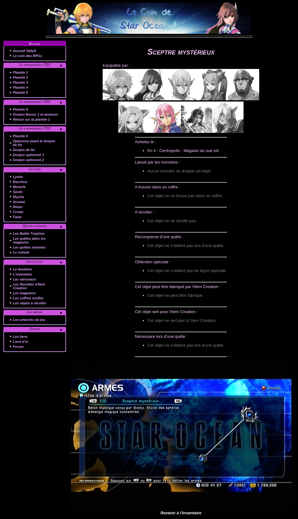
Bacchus (20, 182)
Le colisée (21, 252)
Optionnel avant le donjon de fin (34, 143)
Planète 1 (20, 72)
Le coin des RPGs (27, 56)
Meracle (19, 187)
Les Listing (35, 261)
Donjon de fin (24, 150)
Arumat (19, 202)
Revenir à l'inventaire (181, 513)
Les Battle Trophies (29, 233)
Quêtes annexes (35, 226)
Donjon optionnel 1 (28, 155)
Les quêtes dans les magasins (29, 240)
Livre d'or (20, 341)
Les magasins (24, 293)
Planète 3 (20, 82)
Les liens (20, 336)
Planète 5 (20, 92)
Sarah (18, 192)
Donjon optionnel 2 (28, 160)
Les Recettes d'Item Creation (29, 286)
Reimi (17, 207)
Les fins (35, 169)
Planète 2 (20, 77)
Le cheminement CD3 (34, 128)
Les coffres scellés (28, 298)
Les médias (35, 312)
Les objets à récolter (29, 303)
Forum (18, 347)
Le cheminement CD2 (34, 101)
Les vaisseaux (24, 279)
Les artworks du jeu (29, 320)
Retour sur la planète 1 (31, 119)
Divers (35, 329)
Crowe (18, 212)
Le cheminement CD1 (34, 64)
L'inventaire (22, 274)
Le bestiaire (22, 269)
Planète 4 (20, 87)
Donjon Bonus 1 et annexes (35, 114)
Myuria (18, 197)
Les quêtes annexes (29, 247)
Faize (17, 217)
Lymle (18, 177)
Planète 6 (20, 136)
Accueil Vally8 (24, 51)
